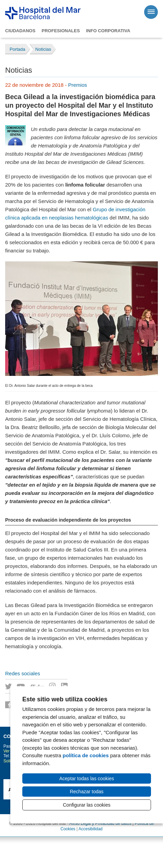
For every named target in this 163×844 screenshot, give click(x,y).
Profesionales (61, 30)
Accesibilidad (91, 829)
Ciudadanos (20, 30)
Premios (77, 85)
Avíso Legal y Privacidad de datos (100, 823)
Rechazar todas (86, 791)
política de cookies (86, 755)
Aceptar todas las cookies (86, 778)
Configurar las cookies (86, 805)
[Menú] (151, 12)
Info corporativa (108, 30)
